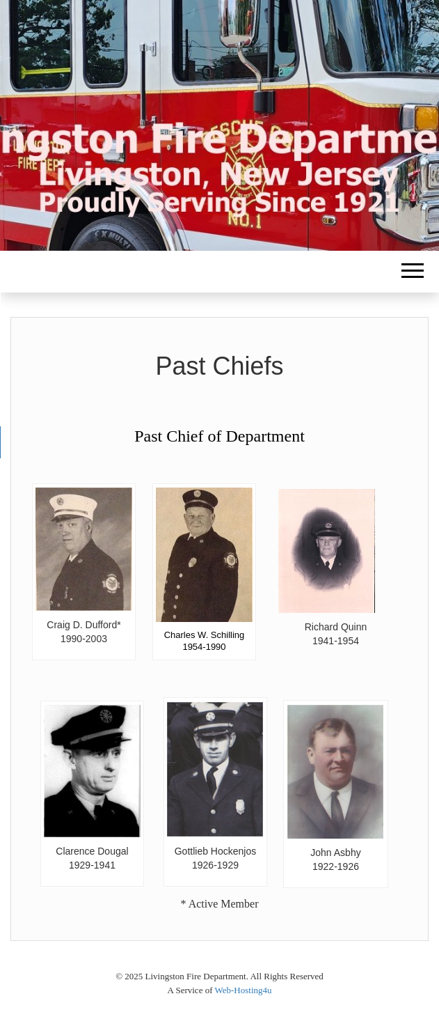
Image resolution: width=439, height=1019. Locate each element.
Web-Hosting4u (243, 990)
